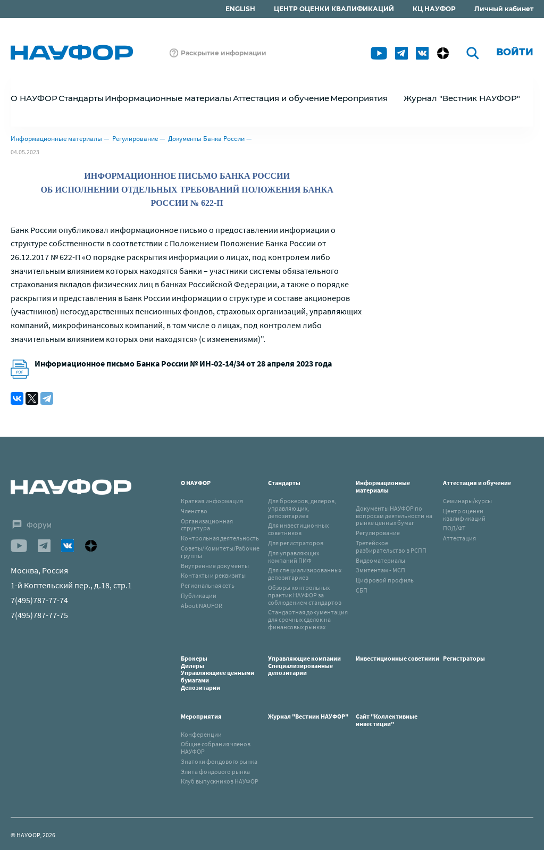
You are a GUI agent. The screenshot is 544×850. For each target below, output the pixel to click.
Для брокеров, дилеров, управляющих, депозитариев (302, 508)
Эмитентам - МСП (380, 570)
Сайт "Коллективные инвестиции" (386, 720)
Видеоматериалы (380, 560)
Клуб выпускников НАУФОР (219, 781)
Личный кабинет (503, 9)
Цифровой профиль (385, 580)
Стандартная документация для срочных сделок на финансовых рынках (308, 619)
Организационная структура (207, 524)
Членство (194, 511)
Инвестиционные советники (397, 658)
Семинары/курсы (467, 501)
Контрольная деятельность (220, 538)
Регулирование (135, 138)
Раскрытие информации (223, 53)
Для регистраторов (295, 543)
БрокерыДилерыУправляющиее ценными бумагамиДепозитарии (217, 672)
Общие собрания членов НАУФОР (215, 747)
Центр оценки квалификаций (464, 514)
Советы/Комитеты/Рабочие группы (220, 552)
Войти (514, 52)
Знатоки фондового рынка (219, 761)
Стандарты (284, 483)
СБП (361, 590)
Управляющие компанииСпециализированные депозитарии (304, 665)
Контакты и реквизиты (213, 575)
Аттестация (459, 538)
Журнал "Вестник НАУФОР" (462, 98)
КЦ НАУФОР (434, 9)
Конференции (201, 734)
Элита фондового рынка (215, 772)
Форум (39, 524)
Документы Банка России (206, 138)
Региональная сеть (208, 585)
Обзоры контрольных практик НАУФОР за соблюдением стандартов (304, 595)
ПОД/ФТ (454, 528)
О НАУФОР (196, 483)
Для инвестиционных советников (298, 529)
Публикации (198, 595)
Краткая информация (212, 501)
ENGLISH (240, 9)
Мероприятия (201, 716)
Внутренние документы (215, 566)
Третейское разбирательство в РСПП (391, 546)
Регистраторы (464, 658)
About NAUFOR (201, 606)
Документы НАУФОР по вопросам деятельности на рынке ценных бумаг (394, 515)
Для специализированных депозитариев (304, 573)
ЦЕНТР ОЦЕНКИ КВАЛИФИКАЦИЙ (334, 9)
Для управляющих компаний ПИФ (293, 556)
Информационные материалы (56, 138)
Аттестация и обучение (477, 483)
